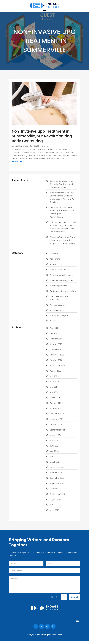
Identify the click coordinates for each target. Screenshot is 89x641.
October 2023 (56, 488)
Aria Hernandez (21, 146)
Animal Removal (57, 310)
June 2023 (54, 510)
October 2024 (56, 424)
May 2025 (54, 387)
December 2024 (57, 413)
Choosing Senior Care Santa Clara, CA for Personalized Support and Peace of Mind (62, 240)
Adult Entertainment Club (61, 269)
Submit (74, 597)
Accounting (55, 259)
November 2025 (57, 354)
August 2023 (55, 499)
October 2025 (56, 360)
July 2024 (54, 440)
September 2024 (57, 430)
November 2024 (57, 419)
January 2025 (56, 408)
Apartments (55, 321)
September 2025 (57, 365)
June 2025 (54, 381)
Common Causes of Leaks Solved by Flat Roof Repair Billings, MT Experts (61, 184)
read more (17, 161)
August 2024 (55, 435)
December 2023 (57, 478)
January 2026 (56, 344)
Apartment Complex (59, 315)
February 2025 (56, 403)
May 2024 (54, 451)
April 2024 (54, 456)
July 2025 (54, 376)
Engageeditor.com (53, 634)
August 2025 (55, 371)
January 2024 (56, 472)
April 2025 (54, 392)
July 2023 (54, 504)
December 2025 (57, 349)
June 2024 (54, 446)
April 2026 (54, 328)
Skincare (46, 146)
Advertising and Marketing (61, 275)
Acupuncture (56, 264)
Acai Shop (54, 253)
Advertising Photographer (61, 280)
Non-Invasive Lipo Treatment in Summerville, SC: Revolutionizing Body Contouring (42, 136)
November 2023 (57, 483)
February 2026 (56, 338)
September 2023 (57, 494)
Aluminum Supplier (58, 305)
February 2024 (56, 467)
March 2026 (55, 333)
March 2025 (55, 397)
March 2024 (55, 462)
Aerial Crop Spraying (59, 285)
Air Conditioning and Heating (63, 291)
